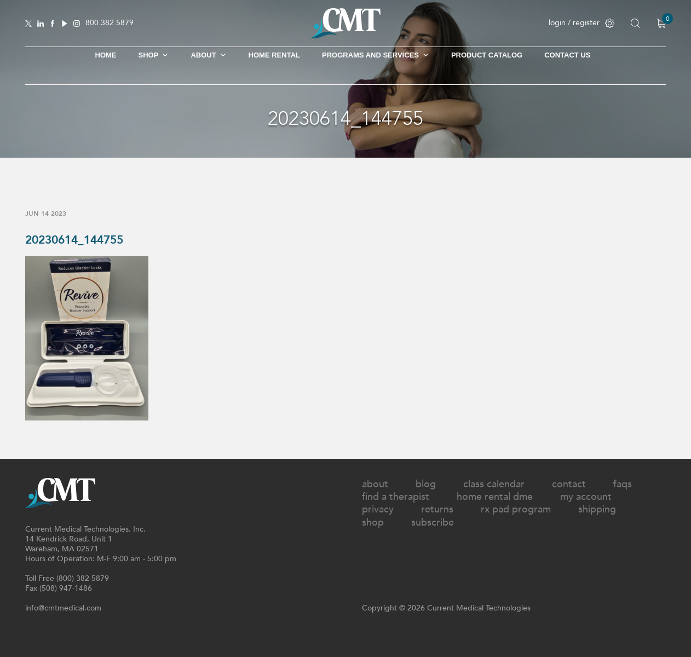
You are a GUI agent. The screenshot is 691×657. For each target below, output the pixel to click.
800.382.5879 (109, 23)
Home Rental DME (495, 497)
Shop (373, 522)
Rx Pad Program (516, 509)
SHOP (154, 55)
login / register (581, 23)
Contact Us (567, 55)
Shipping (597, 509)
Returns (437, 509)
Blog (426, 484)
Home (106, 55)
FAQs (622, 484)
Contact (569, 484)
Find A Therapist (395, 497)
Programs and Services (375, 55)
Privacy (378, 509)
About (208, 55)
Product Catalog (486, 55)
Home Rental (274, 55)
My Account (586, 497)
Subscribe (432, 522)
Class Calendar (494, 484)
